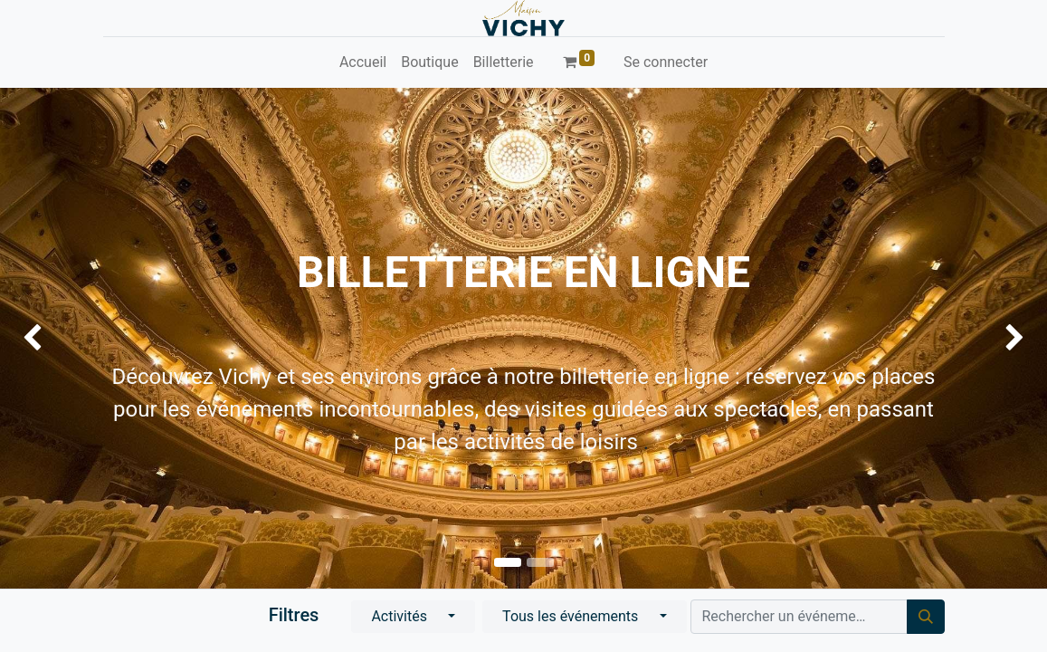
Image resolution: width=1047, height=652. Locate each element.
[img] (42, 338)
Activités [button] (401, 616)
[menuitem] (363, 62)
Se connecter (665, 62)
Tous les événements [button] (572, 616)
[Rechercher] (926, 616)
